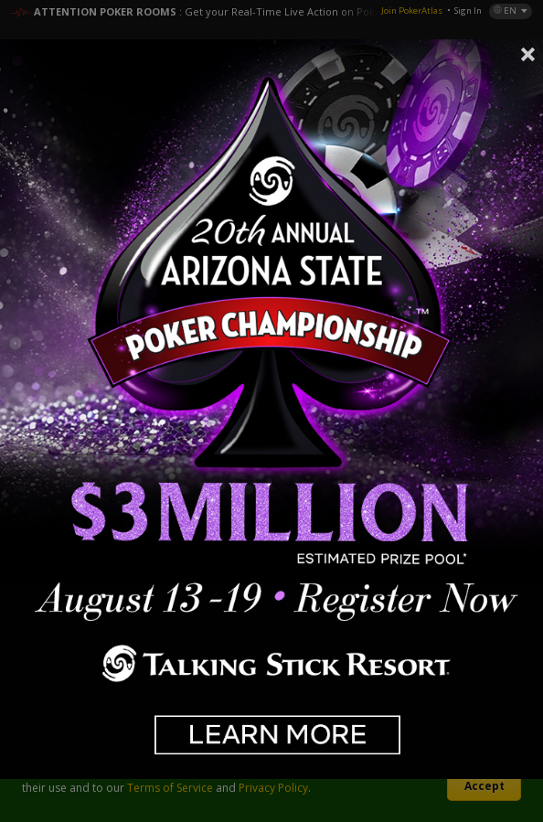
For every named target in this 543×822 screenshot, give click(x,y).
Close (528, 54)
